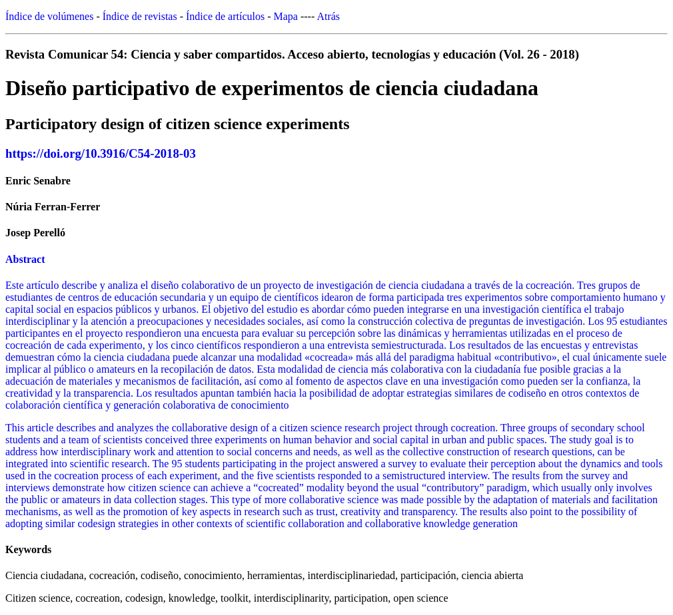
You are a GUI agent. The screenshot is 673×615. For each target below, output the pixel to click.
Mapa (286, 16)
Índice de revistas (140, 16)
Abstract (25, 259)
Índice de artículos (225, 16)
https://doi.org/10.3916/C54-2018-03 (100, 153)
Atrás (328, 16)
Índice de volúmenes (49, 16)
